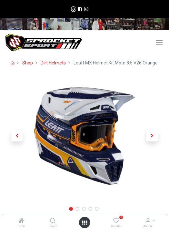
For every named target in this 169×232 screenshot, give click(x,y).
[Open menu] (84, 223)
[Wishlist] (116, 221)
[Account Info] (148, 221)
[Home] (21, 221)
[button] (17, 136)
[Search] (53, 221)
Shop (27, 62)
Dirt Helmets (53, 62)
